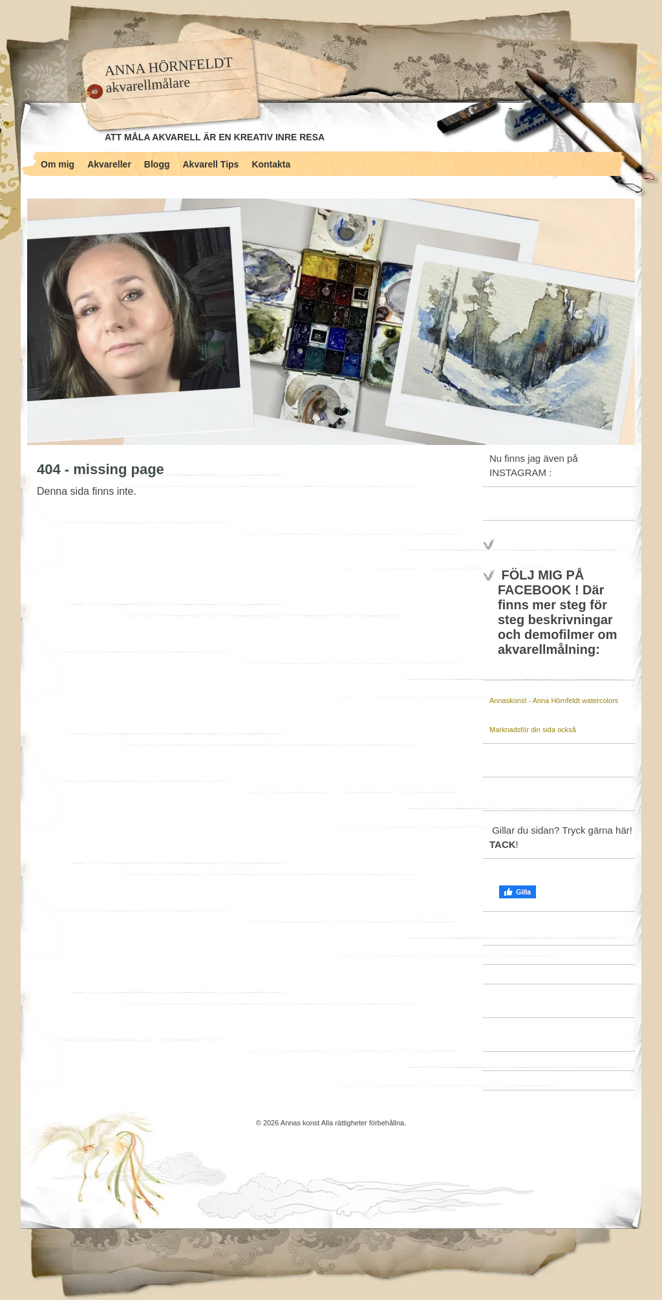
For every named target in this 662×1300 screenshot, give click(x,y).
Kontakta (270, 164)
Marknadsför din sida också (532, 729)
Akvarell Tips (211, 164)
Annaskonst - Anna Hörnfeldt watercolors (553, 700)
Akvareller (109, 164)
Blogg (157, 164)
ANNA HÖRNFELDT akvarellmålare (168, 75)
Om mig (57, 164)
